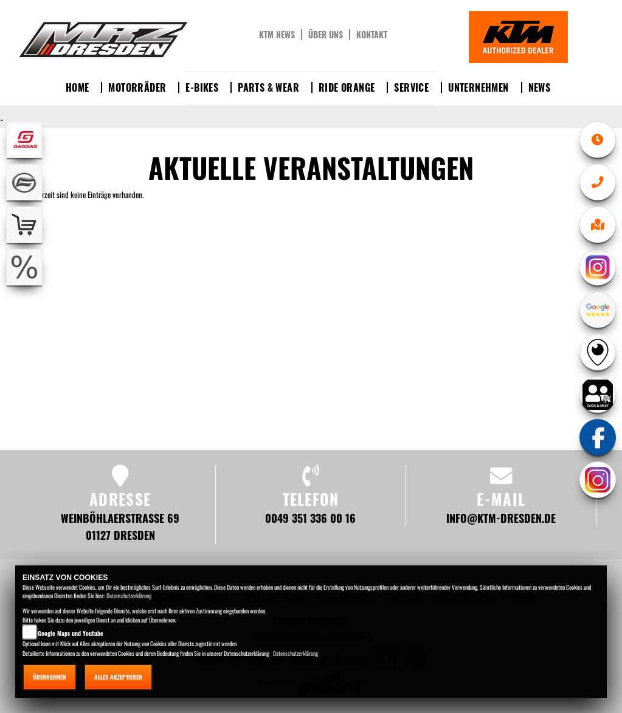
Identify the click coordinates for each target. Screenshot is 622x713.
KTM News (277, 34)
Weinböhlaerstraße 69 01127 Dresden (120, 526)
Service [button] (411, 87)
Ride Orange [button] (347, 87)
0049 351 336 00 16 (310, 518)
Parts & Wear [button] (268, 87)
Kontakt (371, 34)
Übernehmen (49, 676)
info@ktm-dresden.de (501, 518)
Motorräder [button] (137, 87)
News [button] (539, 87)
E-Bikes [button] (201, 87)
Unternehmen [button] (478, 87)
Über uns (325, 34)
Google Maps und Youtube (70, 633)
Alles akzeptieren (118, 676)
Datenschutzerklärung (128, 595)
